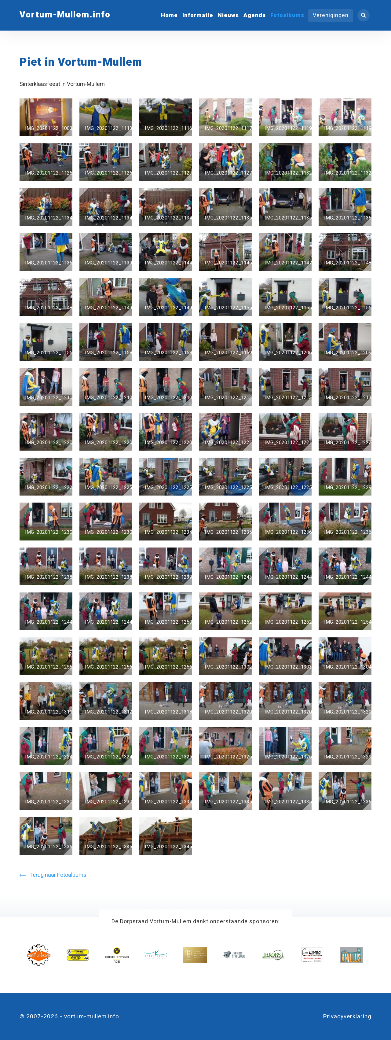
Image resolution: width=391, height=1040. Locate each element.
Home (169, 15)
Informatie (197, 15)
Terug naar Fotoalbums (53, 875)
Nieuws (228, 15)
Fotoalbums (287, 15)
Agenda (254, 15)
